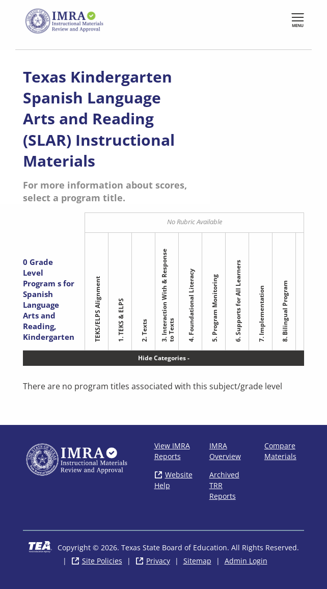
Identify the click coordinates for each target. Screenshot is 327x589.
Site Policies (102, 561)
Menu (298, 25)
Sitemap (197, 561)
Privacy (158, 561)
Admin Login (246, 561)
